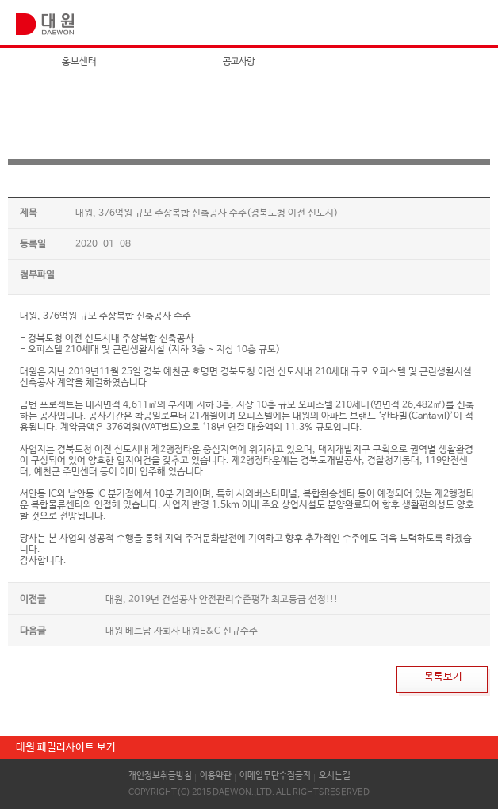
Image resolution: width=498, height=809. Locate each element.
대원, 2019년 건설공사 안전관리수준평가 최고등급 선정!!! (221, 599)
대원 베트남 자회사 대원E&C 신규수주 (181, 631)
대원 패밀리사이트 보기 (66, 747)
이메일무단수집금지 (275, 775)
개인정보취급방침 (160, 775)
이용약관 (216, 775)
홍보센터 (79, 61)
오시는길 (335, 775)
